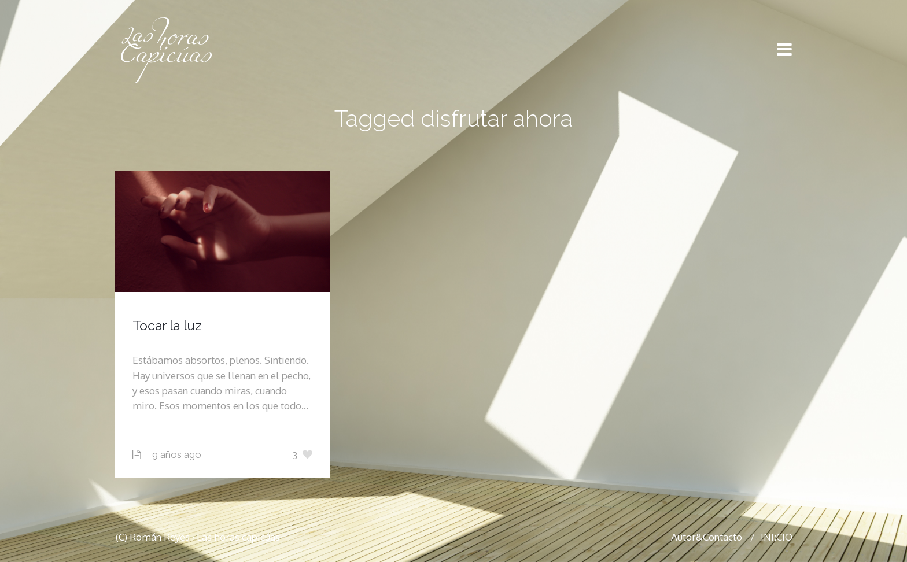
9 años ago (176, 454)
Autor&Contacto (706, 537)
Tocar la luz (167, 325)
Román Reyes (160, 537)
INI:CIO (776, 537)
